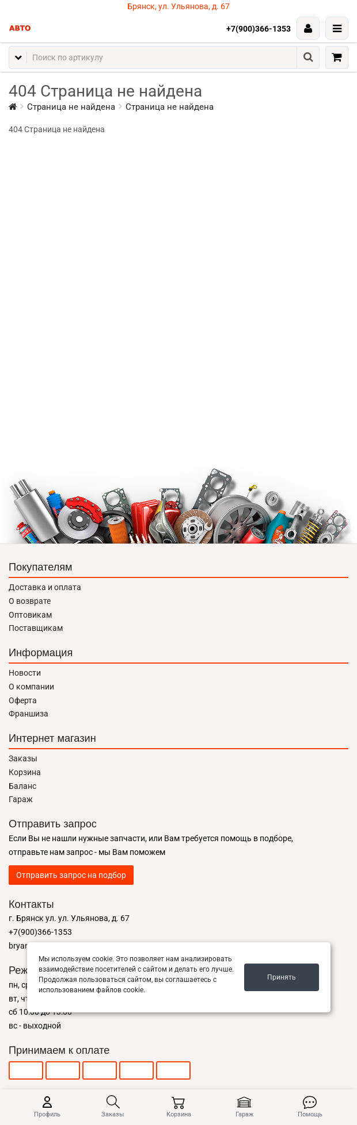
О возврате (30, 601)
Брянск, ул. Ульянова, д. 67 (178, 6)
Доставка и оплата (45, 587)
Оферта (23, 700)
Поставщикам (36, 628)
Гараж (21, 799)
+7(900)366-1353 (258, 28)
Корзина (25, 772)
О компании (31, 686)
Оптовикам (30, 614)
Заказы (23, 758)
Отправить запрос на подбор (71, 875)
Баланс (22, 786)
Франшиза (28, 713)
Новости (25, 672)
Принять (281, 977)
